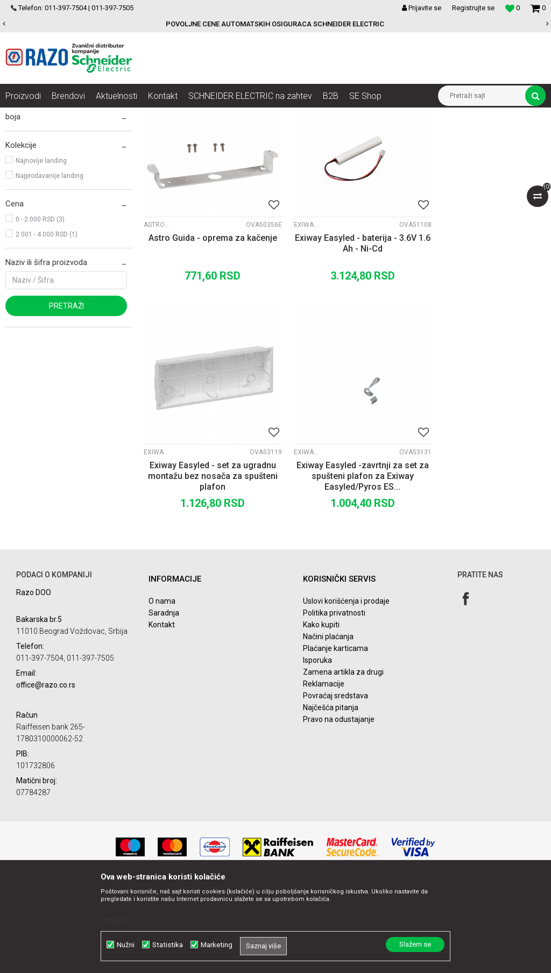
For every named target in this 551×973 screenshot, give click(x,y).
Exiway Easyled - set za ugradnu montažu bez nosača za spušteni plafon (482, 344)
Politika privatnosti (334, 696)
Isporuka (317, 743)
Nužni (126, 945)
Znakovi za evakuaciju (48, 162)
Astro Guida (157, 320)
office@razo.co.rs (45, 767)
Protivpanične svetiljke (49, 177)
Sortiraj (397, 135)
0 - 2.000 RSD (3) (40, 327)
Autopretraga (352, 135)
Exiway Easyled (294, 320)
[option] (275, 24)
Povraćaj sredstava (335, 779)
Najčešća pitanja (330, 790)
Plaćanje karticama (335, 731)
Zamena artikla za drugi (343, 755)
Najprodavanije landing (49, 283)
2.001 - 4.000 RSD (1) (46, 342)
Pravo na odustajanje (339, 802)
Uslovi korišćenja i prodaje (346, 684)
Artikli (60, 115)
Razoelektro (23, 115)
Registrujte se (473, 8)
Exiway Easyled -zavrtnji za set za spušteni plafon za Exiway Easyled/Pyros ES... (206, 559)
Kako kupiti (321, 708)
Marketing (216, 945)
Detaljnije (116, 920)
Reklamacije (323, 767)
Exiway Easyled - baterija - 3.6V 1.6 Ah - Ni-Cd (344, 338)
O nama (162, 684)
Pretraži (66, 413)
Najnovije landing (41, 268)
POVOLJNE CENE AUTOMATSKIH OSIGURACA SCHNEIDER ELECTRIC (275, 24)
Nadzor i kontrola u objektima (123, 115)
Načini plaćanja (328, 720)
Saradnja (164, 696)
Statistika (167, 945)
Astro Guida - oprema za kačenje (207, 338)
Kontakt (162, 708)
